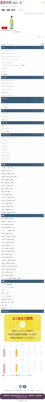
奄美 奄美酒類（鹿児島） (8, 224)
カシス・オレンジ (6, 128)
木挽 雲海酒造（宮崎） (8, 257)
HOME (3, 6)
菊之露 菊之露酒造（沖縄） (9, 251)
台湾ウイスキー (6, 92)
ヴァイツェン (5, 140)
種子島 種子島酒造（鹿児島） (9, 269)
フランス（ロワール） (8, 62)
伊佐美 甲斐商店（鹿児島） (9, 242)
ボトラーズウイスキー (8, 95)
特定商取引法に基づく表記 (9, 390)
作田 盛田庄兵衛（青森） (8, 182)
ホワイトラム (5, 119)
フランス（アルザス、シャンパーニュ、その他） (14, 65)
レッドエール (5, 161)
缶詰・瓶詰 (5, 305)
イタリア (4, 68)
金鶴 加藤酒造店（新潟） (8, 179)
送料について (26, 390)
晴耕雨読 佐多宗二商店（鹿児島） (10, 266)
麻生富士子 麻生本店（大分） (9, 221)
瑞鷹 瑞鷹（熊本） (7, 191)
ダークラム (5, 116)
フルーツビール (6, 152)
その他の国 (5, 74)
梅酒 (3, 125)
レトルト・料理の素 (7, 296)
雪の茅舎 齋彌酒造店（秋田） (9, 212)
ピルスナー (5, 149)
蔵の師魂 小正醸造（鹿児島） (10, 260)
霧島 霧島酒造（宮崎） (8, 254)
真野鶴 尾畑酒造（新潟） (8, 209)
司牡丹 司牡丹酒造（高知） (9, 200)
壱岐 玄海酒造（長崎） (8, 233)
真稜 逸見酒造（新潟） (8, 188)
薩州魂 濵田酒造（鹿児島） (9, 263)
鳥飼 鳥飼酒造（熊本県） (8, 275)
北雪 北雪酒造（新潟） (8, 203)
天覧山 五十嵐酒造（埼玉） (9, 197)
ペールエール (5, 146)
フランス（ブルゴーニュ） (9, 53)
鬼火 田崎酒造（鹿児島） (8, 248)
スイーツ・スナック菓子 (8, 287)
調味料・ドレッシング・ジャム (10, 308)
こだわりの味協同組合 (8, 284)
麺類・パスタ (5, 293)
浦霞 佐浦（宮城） (7, 170)
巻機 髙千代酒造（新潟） (8, 206)
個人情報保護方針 (19, 390)
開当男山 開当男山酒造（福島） (10, 176)
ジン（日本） (5, 107)
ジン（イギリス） (6, 104)
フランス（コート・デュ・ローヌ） (11, 59)
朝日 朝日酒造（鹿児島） (8, 218)
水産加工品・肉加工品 (7, 299)
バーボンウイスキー (7, 89)
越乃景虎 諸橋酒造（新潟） (9, 173)
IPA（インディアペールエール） (10, 137)
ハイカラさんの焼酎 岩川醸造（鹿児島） (12, 278)
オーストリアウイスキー (8, 80)
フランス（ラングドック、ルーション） (12, 56)
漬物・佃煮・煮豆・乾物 (8, 302)
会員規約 (32, 390)
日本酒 (7, 6)
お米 (3, 290)
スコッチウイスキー (7, 83)
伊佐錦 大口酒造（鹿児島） (9, 239)
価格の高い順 (36, 13)
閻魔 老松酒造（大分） (8, 245)
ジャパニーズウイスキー (8, 86)
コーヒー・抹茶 (6, 131)
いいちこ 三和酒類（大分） (9, 230)
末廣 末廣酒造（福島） (8, 194)
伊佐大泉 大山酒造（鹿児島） (9, 236)
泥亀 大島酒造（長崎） (8, 272)
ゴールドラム (5, 113)
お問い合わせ (38, 390)
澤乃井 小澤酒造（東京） (8, 185)
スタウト (4, 143)
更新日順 (41, 13)
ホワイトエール (6, 158)
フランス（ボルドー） (8, 50)
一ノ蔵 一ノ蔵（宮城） (8, 167)
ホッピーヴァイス (6, 155)
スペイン (4, 71)
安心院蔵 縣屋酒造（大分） (9, 227)
